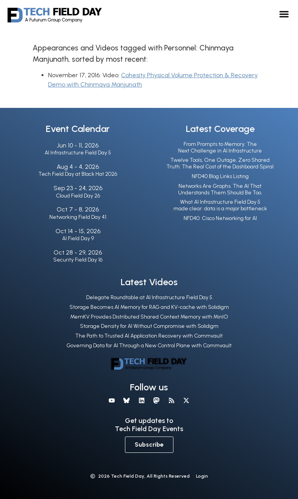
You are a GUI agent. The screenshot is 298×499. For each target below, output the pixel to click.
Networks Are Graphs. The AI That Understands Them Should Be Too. (220, 189)
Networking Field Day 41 (77, 217)
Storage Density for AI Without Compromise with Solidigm (149, 326)
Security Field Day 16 (77, 259)
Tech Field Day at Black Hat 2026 (77, 174)
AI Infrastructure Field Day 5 (78, 152)
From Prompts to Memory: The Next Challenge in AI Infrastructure (220, 147)
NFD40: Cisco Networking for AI (220, 218)
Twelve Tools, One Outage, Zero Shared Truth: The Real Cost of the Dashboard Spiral (220, 163)
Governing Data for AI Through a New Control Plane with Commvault (149, 345)
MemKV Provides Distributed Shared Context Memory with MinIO (149, 317)
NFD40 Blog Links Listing (220, 176)
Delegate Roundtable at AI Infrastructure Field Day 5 (149, 297)
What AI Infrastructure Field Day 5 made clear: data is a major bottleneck (220, 205)
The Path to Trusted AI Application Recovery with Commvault (149, 336)
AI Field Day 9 (78, 238)
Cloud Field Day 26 (78, 195)
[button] (284, 13)
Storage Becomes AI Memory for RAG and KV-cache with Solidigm (149, 307)
